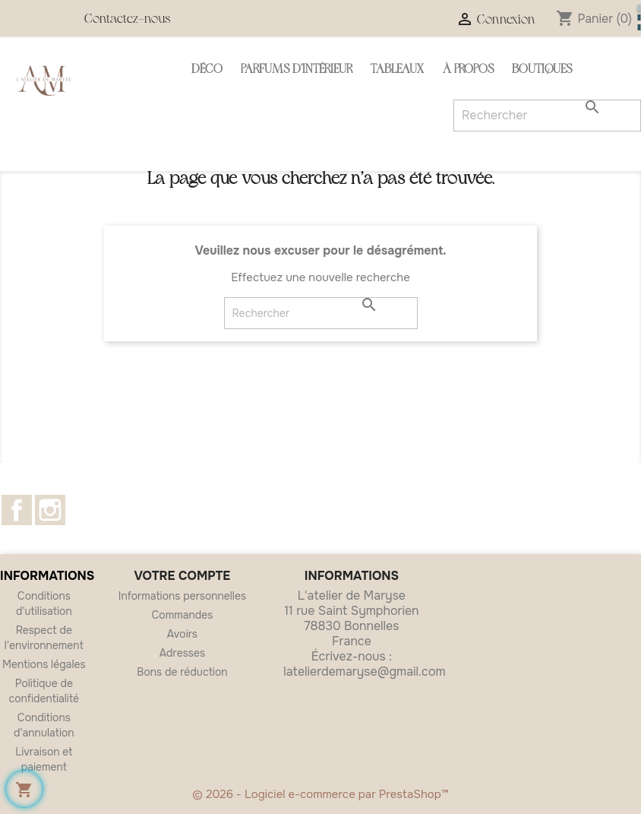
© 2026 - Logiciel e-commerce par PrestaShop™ (320, 794)
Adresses (182, 653)
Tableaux (397, 70)
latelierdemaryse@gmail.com (364, 671)
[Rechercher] (321, 313)
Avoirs (182, 634)
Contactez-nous (127, 20)
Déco (207, 70)
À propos (468, 70)
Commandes (182, 615)
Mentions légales (44, 664)
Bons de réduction (182, 672)
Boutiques (542, 70)
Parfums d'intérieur (296, 70)
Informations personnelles (182, 596)
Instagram (50, 510)
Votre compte (182, 576)
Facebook (17, 510)
